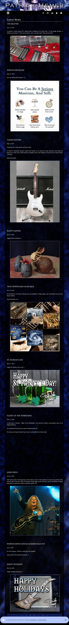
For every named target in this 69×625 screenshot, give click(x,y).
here (17, 299)
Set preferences (33, 619)
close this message (42, 619)
